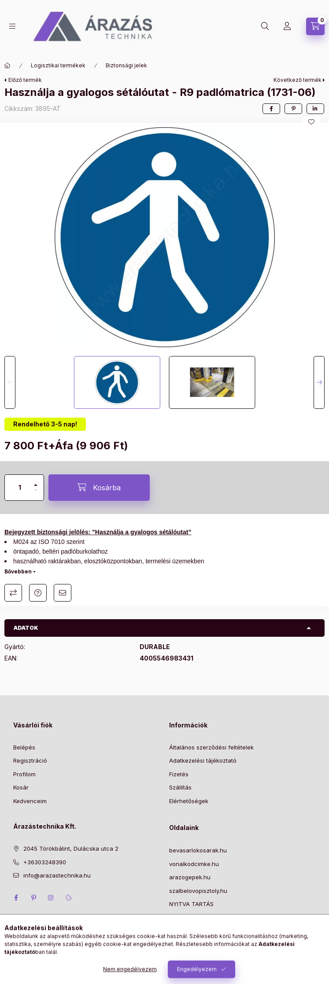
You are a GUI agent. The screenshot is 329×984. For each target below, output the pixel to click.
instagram (51, 898)
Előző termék (25, 80)
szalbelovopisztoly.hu (198, 890)
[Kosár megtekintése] (315, 26)
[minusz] (35, 494)
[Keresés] (265, 26)
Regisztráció (30, 760)
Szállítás (180, 787)
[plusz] (35, 481)
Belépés (24, 747)
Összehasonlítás (13, 593)
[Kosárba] (99, 487)
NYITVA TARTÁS (191, 903)
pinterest (33, 898)
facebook (16, 898)
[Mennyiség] (20, 487)
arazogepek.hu (190, 877)
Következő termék (298, 80)
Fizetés (179, 774)
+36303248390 (44, 862)
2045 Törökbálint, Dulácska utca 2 (70, 848)
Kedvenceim (30, 800)
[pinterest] (293, 108)
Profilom (24, 774)
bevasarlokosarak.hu (198, 850)
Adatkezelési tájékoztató (203, 760)
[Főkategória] (7, 66)
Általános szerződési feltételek (211, 747)
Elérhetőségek (188, 800)
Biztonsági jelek (126, 65)
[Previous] (9, 382)
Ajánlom (62, 593)
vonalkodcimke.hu (194, 863)
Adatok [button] (26, 627)
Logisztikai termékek (58, 65)
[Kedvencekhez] (311, 122)
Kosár (21, 787)
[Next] (319, 382)
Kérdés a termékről (38, 593)
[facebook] (271, 108)
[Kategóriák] (12, 26)
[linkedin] (315, 108)
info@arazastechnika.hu (57, 875)
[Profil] (287, 26)
